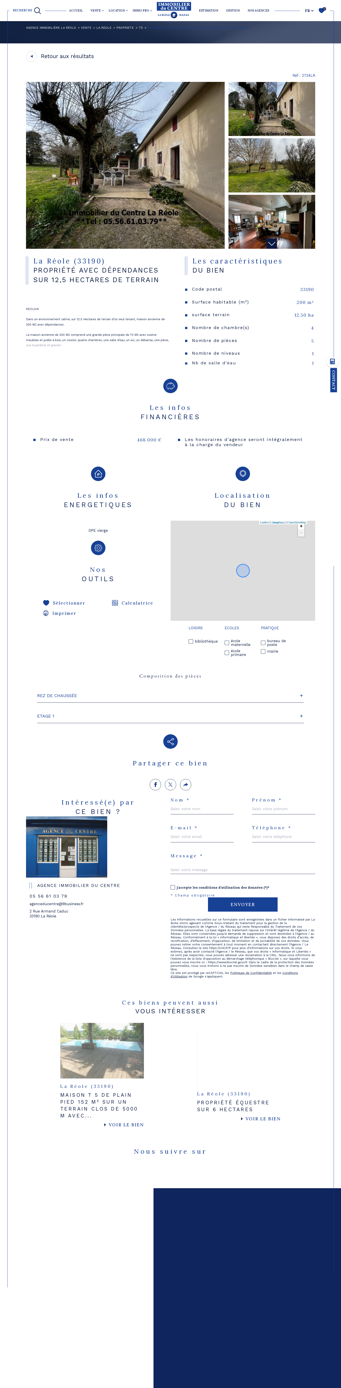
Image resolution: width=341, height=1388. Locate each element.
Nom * (180, 746)
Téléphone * (272, 774)
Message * (187, 802)
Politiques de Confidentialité (251, 919)
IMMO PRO (141, 10)
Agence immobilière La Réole (51, 27)
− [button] (301, 533)
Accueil (76, 10)
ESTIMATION (208, 10)
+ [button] (301, 526)
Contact (333, 380)
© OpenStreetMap (296, 522)
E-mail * (184, 774)
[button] (271, 244)
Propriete (125, 27)
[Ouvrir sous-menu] (103, 10)
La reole (103, 27)
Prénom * (267, 746)
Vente (86, 27)
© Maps (277, 522)
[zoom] (125, 247)
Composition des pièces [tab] (170, 676)
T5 (141, 27)
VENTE (96, 10)
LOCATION (117, 10)
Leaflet (264, 522)
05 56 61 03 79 (48, 840)
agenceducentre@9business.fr (57, 848)
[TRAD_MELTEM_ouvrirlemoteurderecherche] (27, 10)
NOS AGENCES (258, 10)
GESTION (233, 10)
